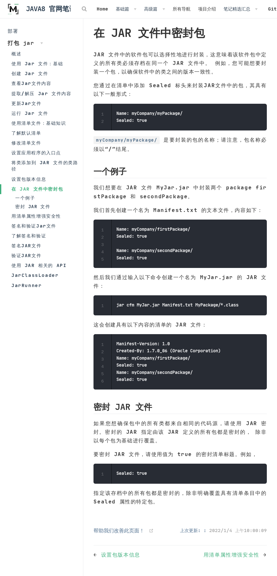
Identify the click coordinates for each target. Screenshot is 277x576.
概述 (16, 54)
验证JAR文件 (26, 255)
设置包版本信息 (28, 179)
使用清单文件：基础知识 (38, 123)
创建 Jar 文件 (29, 73)
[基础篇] (126, 8)
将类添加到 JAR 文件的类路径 (44, 166)
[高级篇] (154, 8)
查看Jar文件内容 (31, 83)
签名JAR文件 (26, 246)
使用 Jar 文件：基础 (37, 64)
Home (102, 9)
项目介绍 (207, 9)
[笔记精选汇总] (241, 8)
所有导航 (181, 9)
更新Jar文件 (26, 103)
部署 (13, 31)
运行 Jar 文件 (29, 113)
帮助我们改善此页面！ (118, 530)
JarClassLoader (35, 275)
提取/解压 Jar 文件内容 (41, 93)
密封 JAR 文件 (32, 206)
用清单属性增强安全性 (36, 216)
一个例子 (25, 198)
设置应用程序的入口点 (36, 153)
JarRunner (26, 285)
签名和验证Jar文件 (33, 226)
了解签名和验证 (28, 236)
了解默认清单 (26, 133)
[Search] (85, 9)
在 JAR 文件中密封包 (37, 189)
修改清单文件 (26, 143)
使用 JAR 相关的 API (38, 265)
